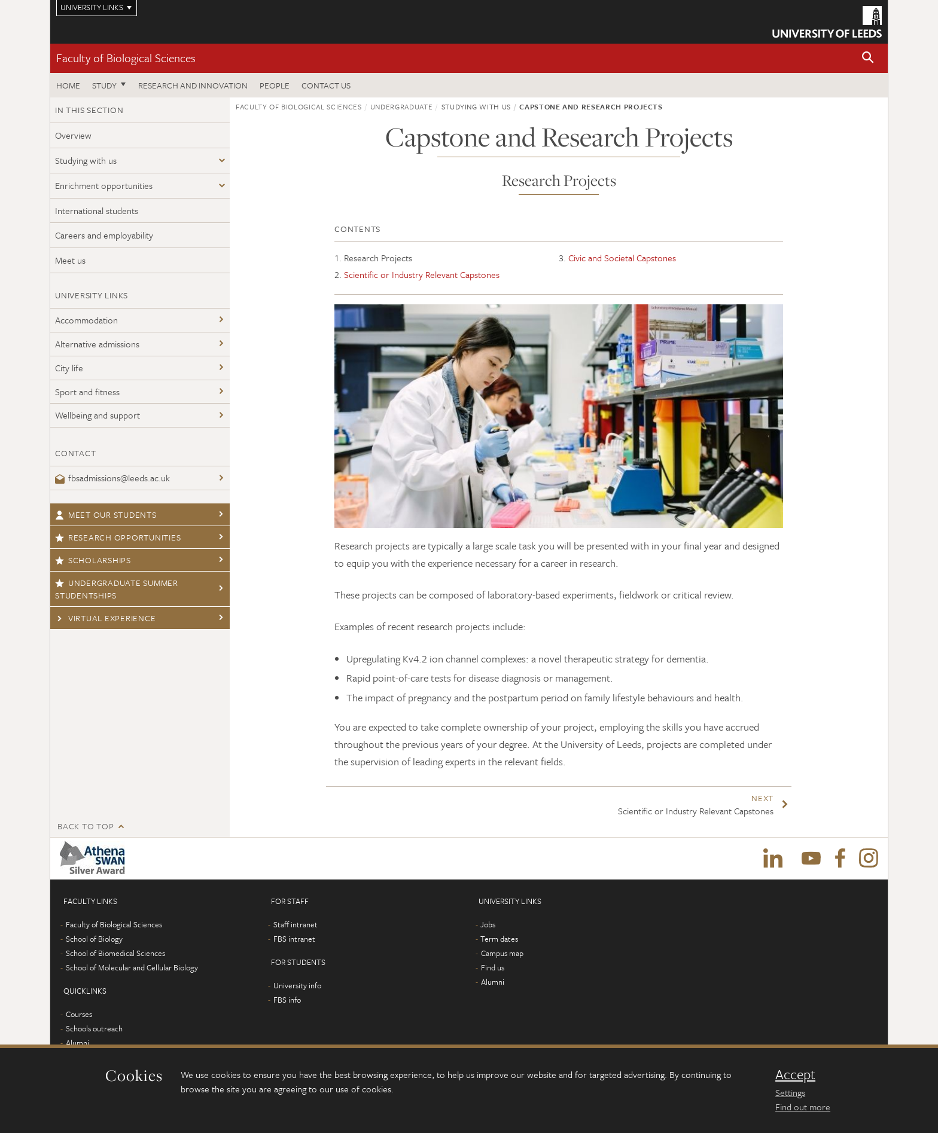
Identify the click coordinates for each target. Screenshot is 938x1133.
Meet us (70, 260)
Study (104, 85)
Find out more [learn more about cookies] (802, 1106)
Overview (73, 135)
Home (68, 85)
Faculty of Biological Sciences (126, 58)
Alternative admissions (97, 343)
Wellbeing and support (97, 415)
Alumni (77, 1043)
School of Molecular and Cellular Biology (132, 967)
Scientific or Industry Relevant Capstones (422, 274)
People (275, 85)
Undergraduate (401, 106)
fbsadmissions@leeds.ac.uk (112, 477)
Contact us (326, 85)
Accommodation (86, 319)
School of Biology (94, 939)
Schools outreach (94, 1028)
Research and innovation (193, 85)
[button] (868, 58)
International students (96, 210)
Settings (790, 1092)
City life (69, 367)
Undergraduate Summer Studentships (116, 588)
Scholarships (93, 560)
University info (297, 985)
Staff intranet (295, 924)
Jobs (487, 924)
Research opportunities (118, 537)
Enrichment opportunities (104, 185)
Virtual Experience (105, 618)
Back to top (85, 826)
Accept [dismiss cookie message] (795, 1074)
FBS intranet (294, 939)
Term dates (499, 939)
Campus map (502, 953)
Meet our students (106, 514)
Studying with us (86, 160)
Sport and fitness (87, 391)
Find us (492, 967)
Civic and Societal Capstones (622, 257)
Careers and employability (104, 235)
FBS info (287, 1000)
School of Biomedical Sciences (115, 953)
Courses (79, 1014)
